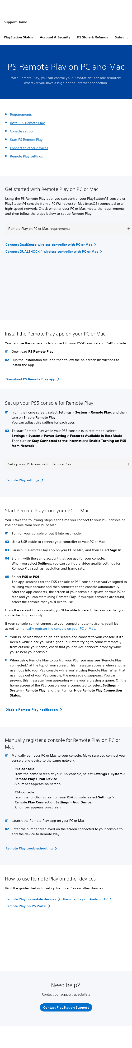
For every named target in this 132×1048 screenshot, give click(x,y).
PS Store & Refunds (92, 37)
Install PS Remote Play (27, 123)
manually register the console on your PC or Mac (57, 628)
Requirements (21, 114)
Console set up (21, 131)
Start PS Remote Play (26, 139)
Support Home (15, 22)
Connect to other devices (29, 148)
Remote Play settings (26, 156)
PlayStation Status (18, 37)
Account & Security (55, 37)
